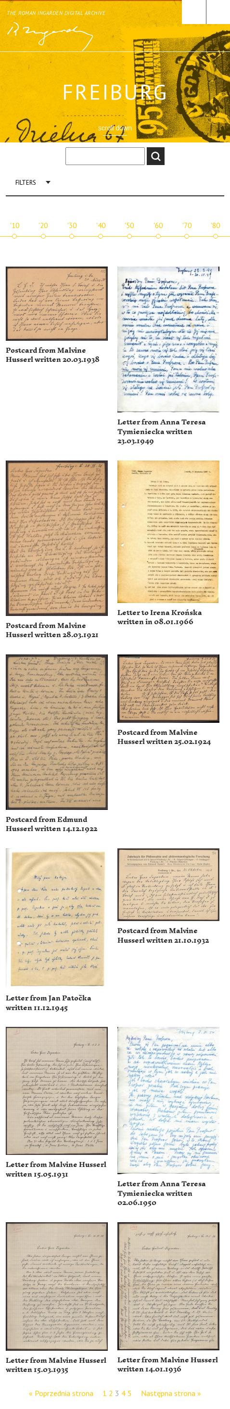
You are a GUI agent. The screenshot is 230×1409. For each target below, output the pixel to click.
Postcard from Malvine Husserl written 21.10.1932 (163, 935)
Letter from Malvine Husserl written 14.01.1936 (167, 1365)
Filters (25, 183)
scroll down (115, 128)
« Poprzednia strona (61, 1393)
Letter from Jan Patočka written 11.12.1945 (48, 1003)
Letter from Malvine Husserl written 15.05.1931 (56, 1169)
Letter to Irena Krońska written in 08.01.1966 (159, 617)
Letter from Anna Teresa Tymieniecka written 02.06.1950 (161, 1193)
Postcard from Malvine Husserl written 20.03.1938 (53, 355)
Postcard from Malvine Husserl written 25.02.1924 (164, 737)
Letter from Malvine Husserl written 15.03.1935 (56, 1365)
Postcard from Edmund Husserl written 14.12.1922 (51, 824)
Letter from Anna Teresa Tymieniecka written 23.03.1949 (161, 431)
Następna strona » (171, 1393)
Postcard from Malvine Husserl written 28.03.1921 (52, 630)
